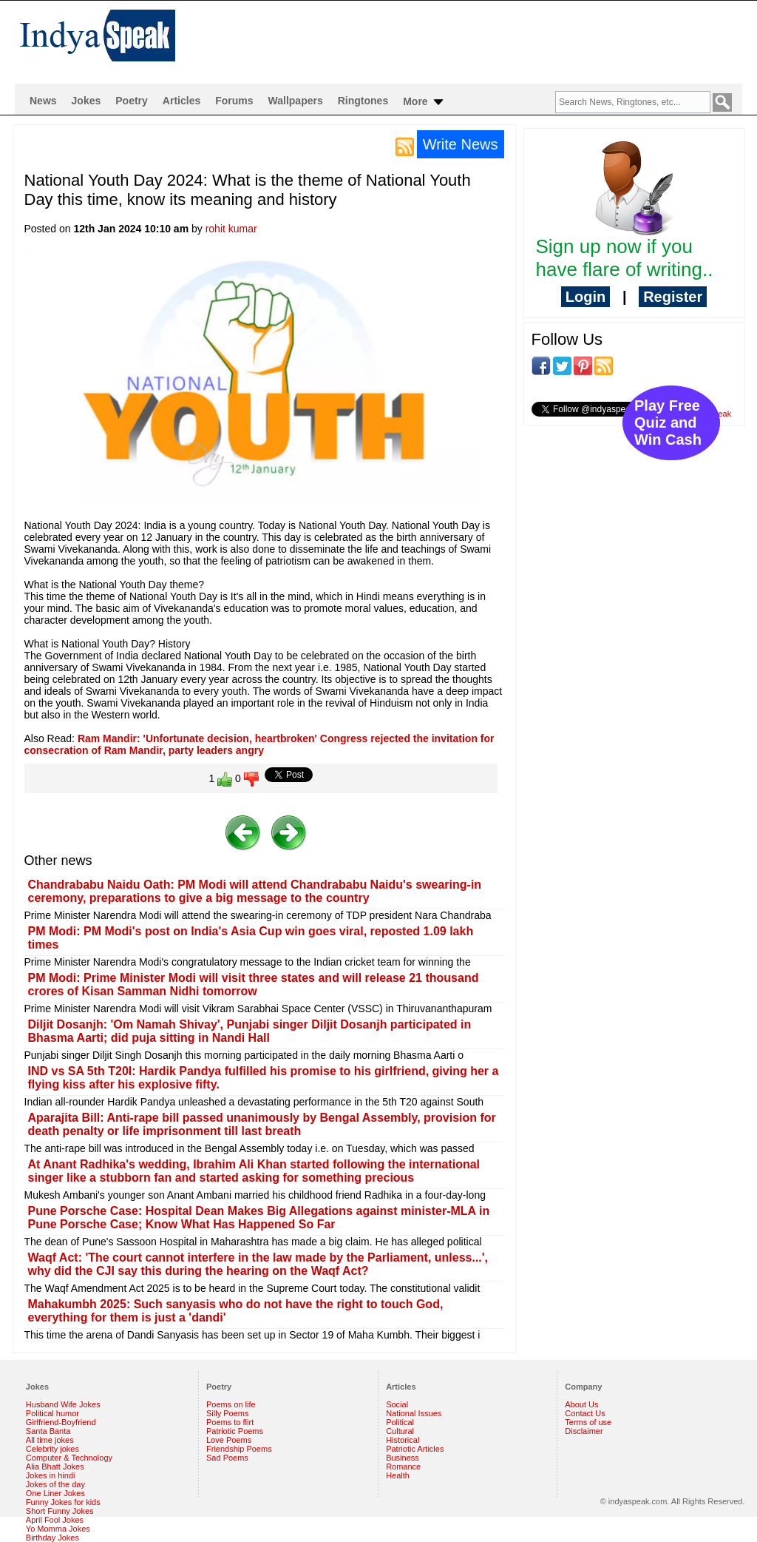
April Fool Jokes (55, 1519)
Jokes (86, 101)
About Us (581, 1404)
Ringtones (363, 101)
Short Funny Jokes (60, 1510)
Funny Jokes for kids (63, 1502)
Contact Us (585, 1413)
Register (672, 297)
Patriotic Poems (234, 1431)
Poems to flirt (230, 1422)
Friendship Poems (239, 1448)
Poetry (131, 101)
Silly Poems (227, 1413)
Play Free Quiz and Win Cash (668, 422)
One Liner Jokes (55, 1493)
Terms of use (588, 1422)
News (43, 101)
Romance (403, 1466)
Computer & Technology (69, 1457)
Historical (402, 1439)
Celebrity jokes (52, 1448)
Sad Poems (227, 1457)
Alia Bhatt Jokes (55, 1466)
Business (402, 1457)
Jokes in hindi (50, 1475)
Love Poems (228, 1439)
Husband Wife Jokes (63, 1404)
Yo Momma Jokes (58, 1528)
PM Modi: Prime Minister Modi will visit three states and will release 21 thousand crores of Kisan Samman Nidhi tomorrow (253, 984)
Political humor (52, 1413)
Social (397, 1404)
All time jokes (50, 1439)
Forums (234, 101)
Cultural (400, 1431)
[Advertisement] (474, 41)
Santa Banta (48, 1431)
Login (585, 297)
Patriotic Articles (415, 1448)
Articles (181, 101)
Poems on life (231, 1404)
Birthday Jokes (52, 1537)
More (424, 102)
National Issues (413, 1413)
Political (400, 1422)
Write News (460, 144)
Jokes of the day (55, 1484)
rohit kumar (231, 229)
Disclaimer (583, 1431)
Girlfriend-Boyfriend (61, 1422)
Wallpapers (295, 101)
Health (398, 1475)
